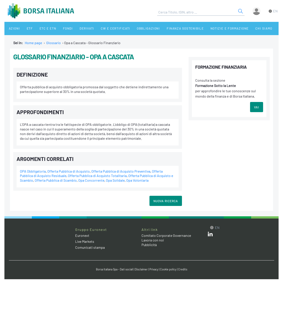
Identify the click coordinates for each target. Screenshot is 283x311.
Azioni (12, 28)
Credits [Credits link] (183, 269)
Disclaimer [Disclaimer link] (141, 269)
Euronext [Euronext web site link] (82, 235)
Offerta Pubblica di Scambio (58, 180)
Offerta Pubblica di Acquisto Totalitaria (98, 175)
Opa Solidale (118, 180)
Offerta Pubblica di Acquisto (69, 171)
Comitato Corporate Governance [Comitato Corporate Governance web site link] (167, 235)
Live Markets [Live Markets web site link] (85, 241)
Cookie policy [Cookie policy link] (169, 269)
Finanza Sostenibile (172, 28)
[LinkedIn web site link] (210, 235)
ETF (26, 28)
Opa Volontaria (141, 180)
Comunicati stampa (90, 247)
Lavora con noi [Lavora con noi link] (153, 240)
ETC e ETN (42, 28)
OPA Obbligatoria (33, 171)
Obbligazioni (137, 28)
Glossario (53, 43)
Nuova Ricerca (165, 201)
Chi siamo (248, 28)
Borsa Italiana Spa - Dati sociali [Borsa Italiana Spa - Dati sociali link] (114, 269)
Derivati (78, 28)
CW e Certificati (105, 28)
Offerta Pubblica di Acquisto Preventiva (122, 171)
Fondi (60, 28)
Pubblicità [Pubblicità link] (149, 245)
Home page (33, 43)
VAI (256, 107)
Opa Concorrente (94, 180)
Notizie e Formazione (215, 28)
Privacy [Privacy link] (154, 269)
